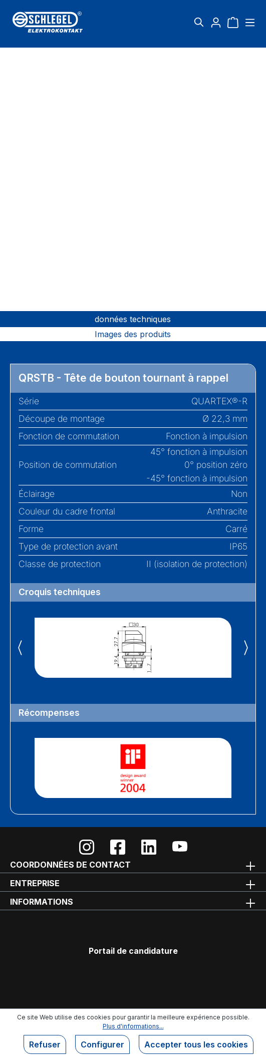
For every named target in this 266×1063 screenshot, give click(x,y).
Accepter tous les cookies (196, 1044)
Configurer (102, 1044)
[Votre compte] (215, 22)
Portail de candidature (133, 951)
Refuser (45, 1044)
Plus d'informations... (133, 1026)
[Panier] (232, 22)
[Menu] (248, 22)
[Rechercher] (198, 22)
